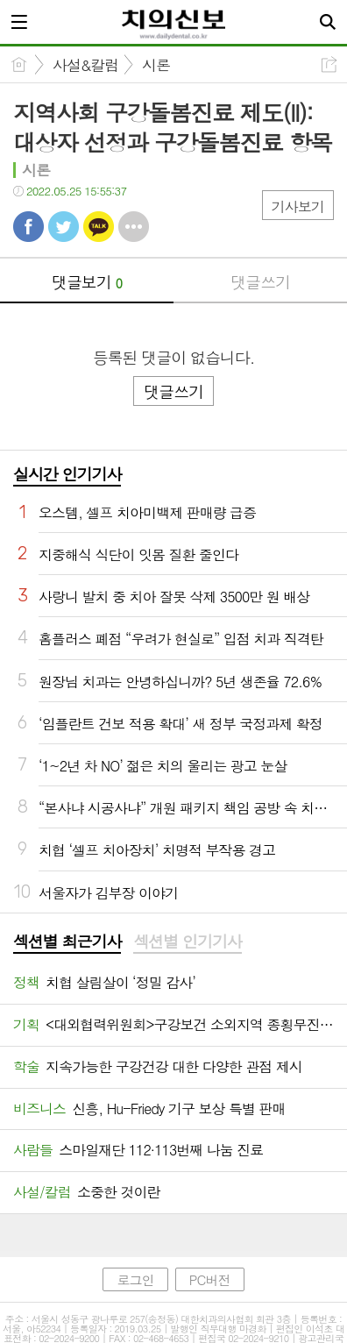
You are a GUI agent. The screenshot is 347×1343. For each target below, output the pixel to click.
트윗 (63, 226)
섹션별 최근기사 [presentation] (67, 941)
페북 (28, 226)
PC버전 (209, 1279)
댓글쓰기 (260, 282)
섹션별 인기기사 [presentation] (187, 941)
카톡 (98, 226)
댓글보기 (87, 282)
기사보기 (298, 206)
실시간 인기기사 (67, 474)
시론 (156, 64)
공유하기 (329, 64)
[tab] (67, 942)
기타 (133, 226)
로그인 (135, 1279)
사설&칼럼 (85, 64)
